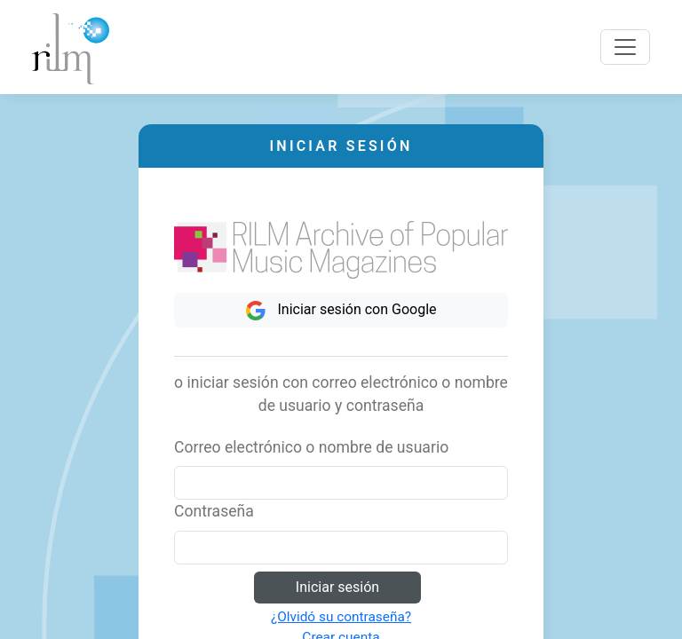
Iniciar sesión (337, 587)
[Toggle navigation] (625, 47)
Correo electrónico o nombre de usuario (311, 447)
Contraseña (214, 511)
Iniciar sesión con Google (340, 310)
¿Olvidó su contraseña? (341, 617)
